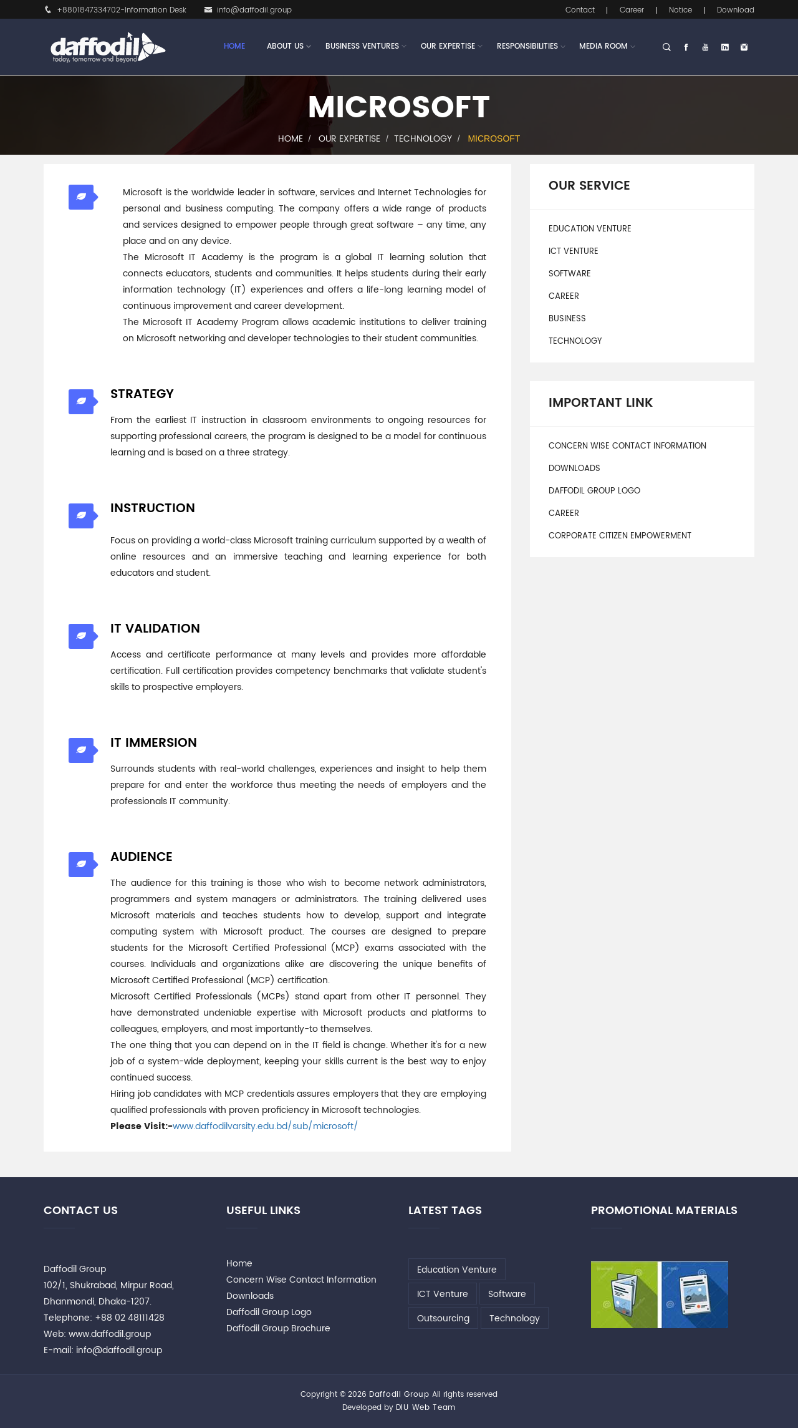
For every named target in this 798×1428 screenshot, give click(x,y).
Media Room (603, 46)
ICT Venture (573, 251)
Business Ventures (362, 47)
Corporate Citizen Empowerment (620, 536)
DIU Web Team (426, 1408)
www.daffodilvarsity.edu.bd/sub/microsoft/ (265, 1126)
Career (632, 10)
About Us (285, 47)
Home (234, 46)
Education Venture (590, 229)
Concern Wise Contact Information (627, 446)
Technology (423, 139)
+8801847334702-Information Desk (115, 10)
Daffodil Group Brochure (278, 1328)
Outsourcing (443, 1318)
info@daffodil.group (248, 10)
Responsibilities (527, 46)
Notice (680, 10)
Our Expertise (448, 47)
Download (735, 10)
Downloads (574, 468)
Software (570, 274)
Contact (580, 10)
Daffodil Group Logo (594, 491)
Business (567, 319)
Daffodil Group (399, 1395)
